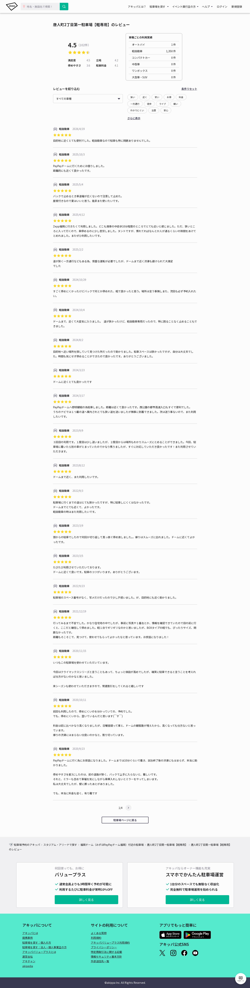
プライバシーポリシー (104, 947)
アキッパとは (30, 933)
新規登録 (237, 6)
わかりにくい (137, 110)
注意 (154, 110)
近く (145, 97)
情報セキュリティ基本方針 (106, 956)
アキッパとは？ (140, 6)
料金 (181, 97)
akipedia (27, 966)
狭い (132, 97)
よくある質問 (98, 933)
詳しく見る (86, 899)
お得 (169, 97)
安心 (166, 110)
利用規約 (96, 938)
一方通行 (134, 103)
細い (175, 103)
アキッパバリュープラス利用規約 (110, 942)
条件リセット (189, 89)
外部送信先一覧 (100, 961)
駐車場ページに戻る (125, 820)
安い (157, 97)
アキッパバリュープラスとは (39, 952)
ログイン (224, 6)
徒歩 (149, 103)
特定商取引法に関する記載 (106, 952)
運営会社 (27, 956)
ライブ (162, 103)
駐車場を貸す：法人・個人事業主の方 (44, 947)
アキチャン (28, 961)
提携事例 (27, 938)
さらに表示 (133, 118)
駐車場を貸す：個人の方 (36, 942)
